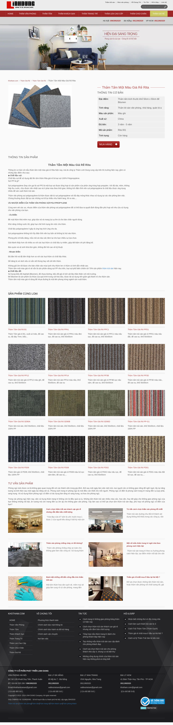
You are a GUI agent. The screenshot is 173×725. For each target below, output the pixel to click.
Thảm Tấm (47, 14)
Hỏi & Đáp (155, 2)
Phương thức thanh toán (48, 620)
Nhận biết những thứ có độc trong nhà (144, 619)
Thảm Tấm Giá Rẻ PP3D (138, 375)
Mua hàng (105, 144)
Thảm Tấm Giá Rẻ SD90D (99, 421)
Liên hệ (164, 2)
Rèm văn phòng (123, 2)
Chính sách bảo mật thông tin (50, 625)
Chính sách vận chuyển (48, 634)
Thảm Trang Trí (90, 14)
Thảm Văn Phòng (27, 14)
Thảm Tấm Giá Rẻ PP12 (18, 375)
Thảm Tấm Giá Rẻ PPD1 (138, 329)
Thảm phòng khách (69, 704)
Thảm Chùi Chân (138, 14)
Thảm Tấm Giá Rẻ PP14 (58, 375)
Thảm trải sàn (110, 2)
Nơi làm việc (43, 639)
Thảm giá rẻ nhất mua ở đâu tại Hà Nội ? (143, 577)
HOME (10, 14)
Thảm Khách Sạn (66, 14)
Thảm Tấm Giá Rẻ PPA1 (58, 329)
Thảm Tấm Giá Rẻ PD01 (138, 467)
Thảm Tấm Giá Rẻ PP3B (98, 375)
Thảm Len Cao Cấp (113, 14)
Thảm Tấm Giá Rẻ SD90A (19, 421)
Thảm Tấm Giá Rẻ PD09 (18, 467)
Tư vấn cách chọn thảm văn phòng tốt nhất (145, 509)
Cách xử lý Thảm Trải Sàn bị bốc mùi (143, 638)
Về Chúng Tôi (136, 2)
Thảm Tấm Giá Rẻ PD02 (98, 467)
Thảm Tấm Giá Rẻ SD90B (59, 421)
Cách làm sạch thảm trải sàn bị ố (142, 624)
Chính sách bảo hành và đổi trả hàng (53, 629)
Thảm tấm (35, 704)
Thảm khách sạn (56, 704)
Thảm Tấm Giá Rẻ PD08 (58, 467)
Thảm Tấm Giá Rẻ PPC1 (98, 329)
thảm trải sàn (107, 268)
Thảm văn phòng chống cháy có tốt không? (64, 543)
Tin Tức (146, 2)
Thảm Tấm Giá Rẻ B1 (17, 329)
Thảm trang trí (44, 704)
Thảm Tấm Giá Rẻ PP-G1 (138, 421)
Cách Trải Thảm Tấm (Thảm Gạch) (143, 629)
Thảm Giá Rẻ (159, 14)
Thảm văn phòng (25, 704)
